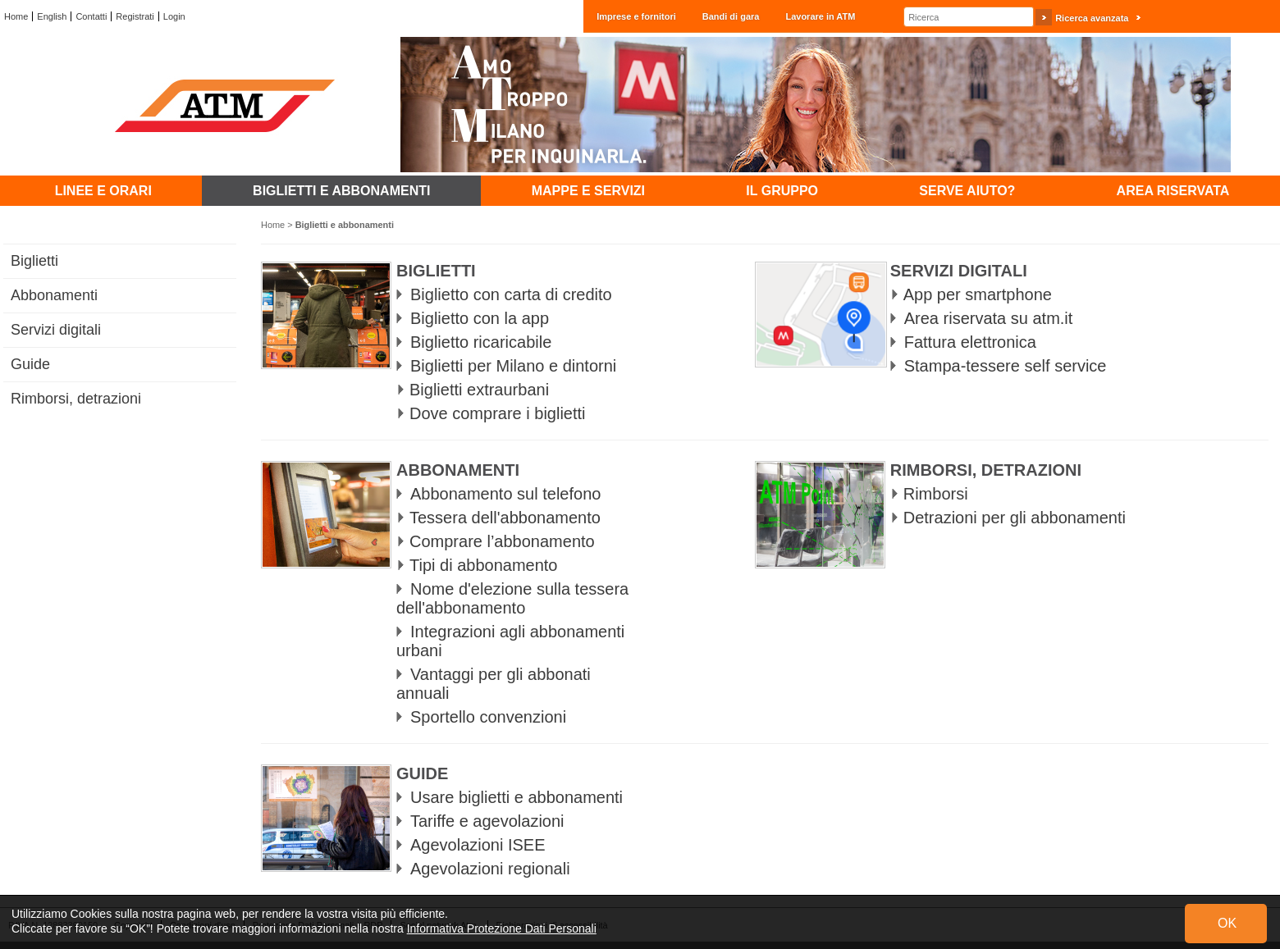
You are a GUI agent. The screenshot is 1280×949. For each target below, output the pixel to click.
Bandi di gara (731, 16)
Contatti (91, 16)
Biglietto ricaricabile (480, 342)
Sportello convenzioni (488, 717)
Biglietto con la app (479, 318)
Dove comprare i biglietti (497, 413)
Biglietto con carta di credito (511, 294)
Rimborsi (935, 494)
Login (174, 16)
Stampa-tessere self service (1005, 366)
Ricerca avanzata (1091, 18)
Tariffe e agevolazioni (487, 821)
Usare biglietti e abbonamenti (516, 797)
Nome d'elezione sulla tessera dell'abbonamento (512, 598)
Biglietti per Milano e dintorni (513, 366)
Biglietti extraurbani (479, 390)
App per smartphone (977, 294)
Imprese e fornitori (636, 16)
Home (16, 16)
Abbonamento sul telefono (505, 494)
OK (1227, 923)
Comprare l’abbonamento (502, 541)
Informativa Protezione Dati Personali (502, 928)
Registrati (134, 16)
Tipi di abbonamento (483, 565)
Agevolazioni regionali (490, 869)
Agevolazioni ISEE (478, 845)
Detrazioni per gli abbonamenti (1014, 518)
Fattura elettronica (970, 342)
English (51, 16)
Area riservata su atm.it (988, 318)
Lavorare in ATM (820, 16)
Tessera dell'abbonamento (505, 518)
